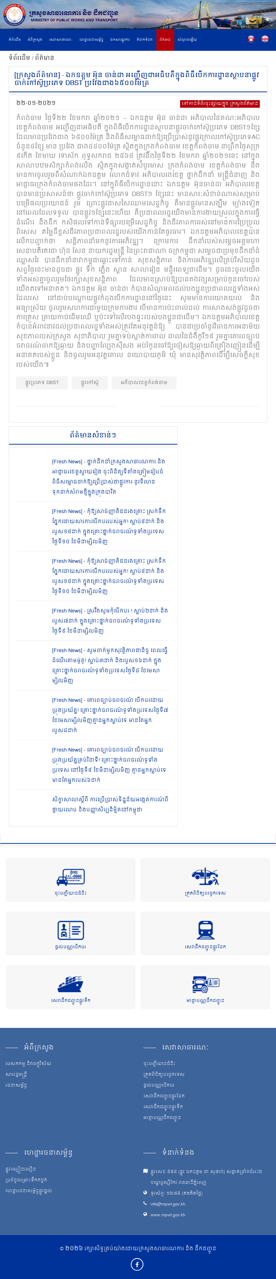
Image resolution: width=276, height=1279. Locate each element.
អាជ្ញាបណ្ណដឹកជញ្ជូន (205, 1001)
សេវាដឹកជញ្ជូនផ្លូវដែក (205, 947)
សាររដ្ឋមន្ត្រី (16, 1075)
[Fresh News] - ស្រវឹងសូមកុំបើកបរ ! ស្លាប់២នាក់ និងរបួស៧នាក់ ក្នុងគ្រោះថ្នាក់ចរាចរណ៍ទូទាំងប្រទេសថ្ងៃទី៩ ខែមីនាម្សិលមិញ (110, 621)
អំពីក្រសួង (35, 40)
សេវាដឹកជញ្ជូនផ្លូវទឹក (71, 1001)
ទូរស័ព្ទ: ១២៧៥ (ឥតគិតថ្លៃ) (177, 1194)
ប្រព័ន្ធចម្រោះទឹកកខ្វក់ (26, 1180)
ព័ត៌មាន (165, 40)
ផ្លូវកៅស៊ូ (90, 383)
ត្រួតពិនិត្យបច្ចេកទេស (205, 893)
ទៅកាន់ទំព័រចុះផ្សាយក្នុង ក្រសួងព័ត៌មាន (220, 104)
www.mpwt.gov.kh (168, 1215)
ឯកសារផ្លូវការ (120, 40)
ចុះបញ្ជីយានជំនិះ (71, 893)
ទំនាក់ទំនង (145, 40)
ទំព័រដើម (15, 40)
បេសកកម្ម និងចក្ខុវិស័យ (28, 1064)
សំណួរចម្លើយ (187, 40)
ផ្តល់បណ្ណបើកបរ (70, 947)
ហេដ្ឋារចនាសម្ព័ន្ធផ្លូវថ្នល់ (28, 1191)
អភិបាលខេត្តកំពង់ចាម (144, 383)
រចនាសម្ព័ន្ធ (16, 1086)
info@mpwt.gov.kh (168, 1204)
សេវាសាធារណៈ (61, 40)
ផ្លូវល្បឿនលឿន (20, 1170)
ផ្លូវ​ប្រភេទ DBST (42, 383)
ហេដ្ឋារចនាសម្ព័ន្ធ (91, 40)
